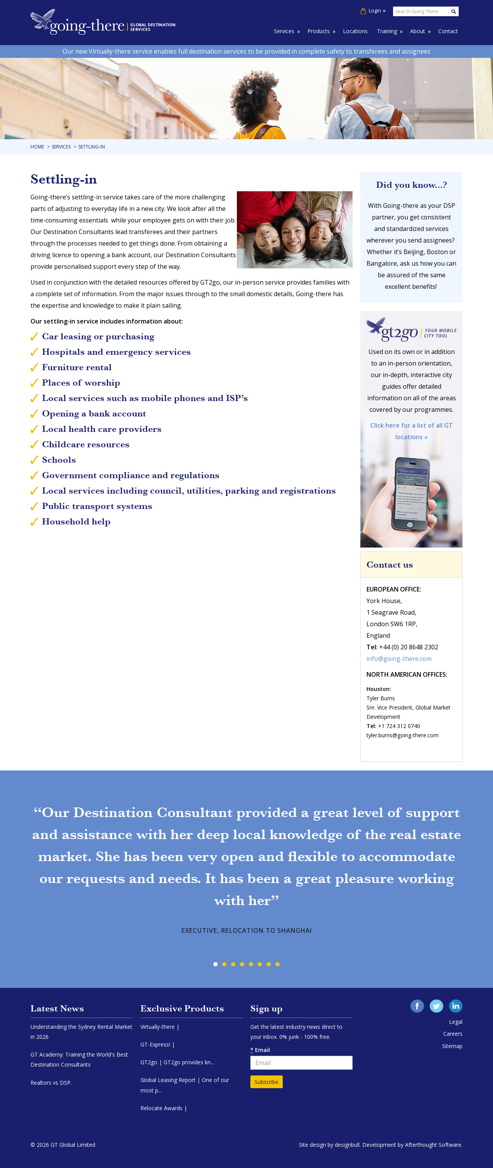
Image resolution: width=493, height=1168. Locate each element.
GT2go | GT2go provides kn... (177, 1062)
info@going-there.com (399, 658)
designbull (347, 1144)
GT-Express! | (157, 1044)
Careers (453, 1033)
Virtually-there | (159, 1026)
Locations (355, 31)
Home (37, 146)
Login (373, 10)
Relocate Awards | (163, 1108)
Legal (456, 1021)
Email (260, 1050)
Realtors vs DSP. (51, 1082)
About (417, 31)
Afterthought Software (433, 1144)
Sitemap (452, 1046)
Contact (448, 31)
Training (387, 31)
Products (318, 31)
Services (284, 31)
